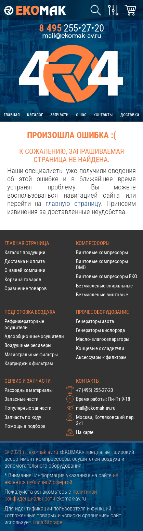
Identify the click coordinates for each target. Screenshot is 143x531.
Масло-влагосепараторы (102, 339)
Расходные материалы (28, 390)
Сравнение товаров (25, 288)
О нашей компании (25, 270)
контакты (103, 114)
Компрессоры (92, 243)
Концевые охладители (100, 348)
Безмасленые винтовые (102, 295)
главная (12, 114)
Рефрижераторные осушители (24, 324)
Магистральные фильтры (31, 354)
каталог (35, 114)
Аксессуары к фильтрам (101, 357)
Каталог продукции (25, 252)
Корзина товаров (22, 279)
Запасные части (21, 399)
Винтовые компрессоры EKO (106, 276)
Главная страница (26, 243)
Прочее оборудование (102, 312)
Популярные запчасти (28, 408)
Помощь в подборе (24, 426)
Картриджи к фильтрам (28, 363)
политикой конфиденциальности (50, 495)
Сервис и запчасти (27, 381)
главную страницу (73, 203)
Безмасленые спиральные (104, 286)
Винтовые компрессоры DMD (102, 264)
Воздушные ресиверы (27, 345)
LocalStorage (47, 522)
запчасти (59, 114)
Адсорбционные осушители (34, 336)
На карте (84, 432)
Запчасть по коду (22, 417)
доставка (129, 114)
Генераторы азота (95, 321)
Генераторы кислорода (100, 330)
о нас (81, 114)
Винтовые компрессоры (102, 252)
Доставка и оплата (24, 261)
